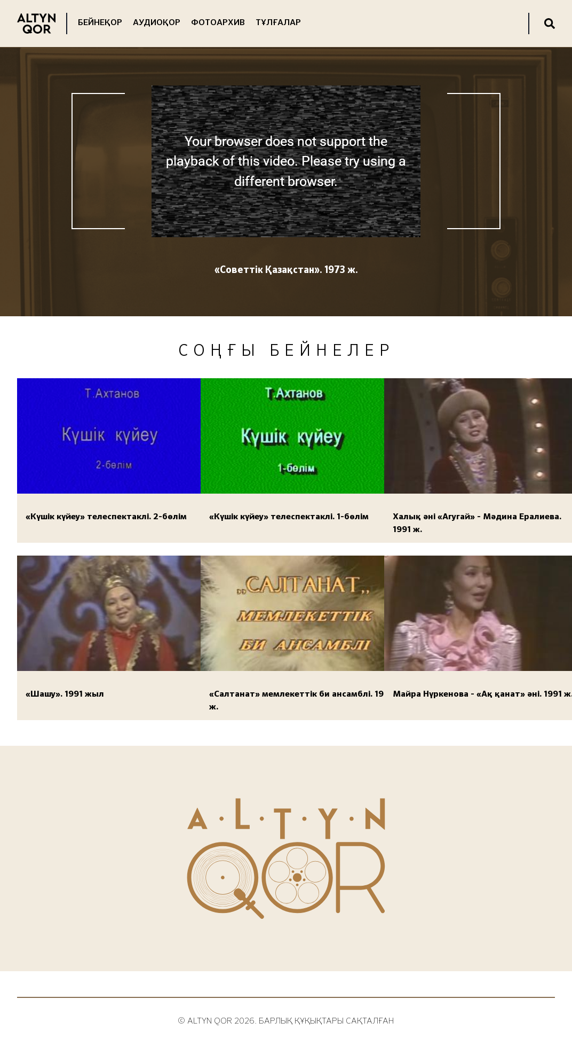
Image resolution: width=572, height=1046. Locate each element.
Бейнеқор (100, 23)
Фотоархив (218, 23)
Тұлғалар (278, 23)
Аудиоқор (156, 23)
